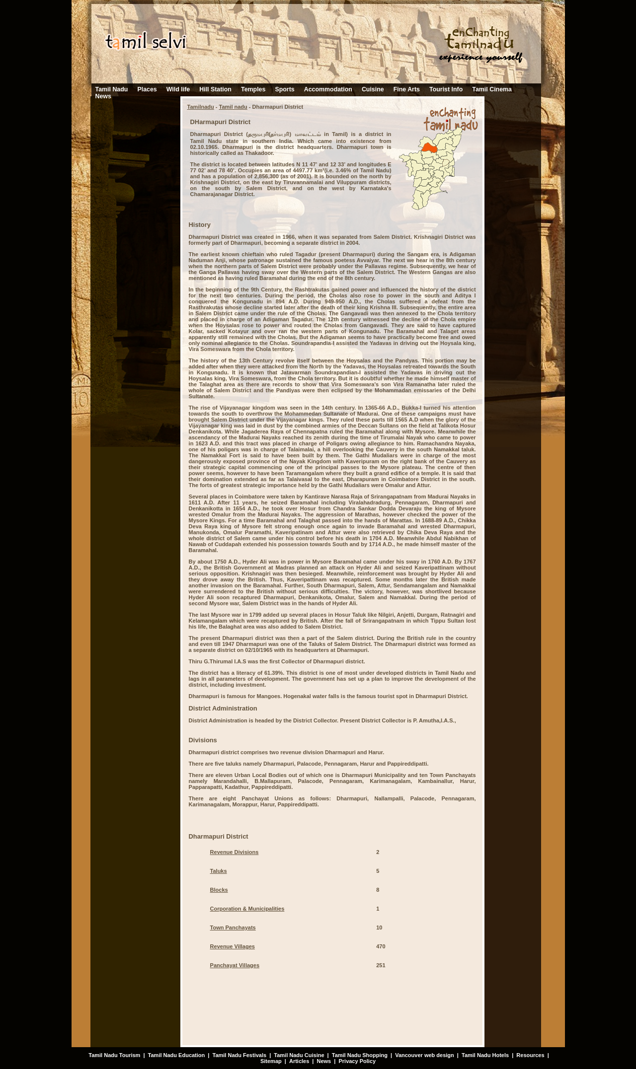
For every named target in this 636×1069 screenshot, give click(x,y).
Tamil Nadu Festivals (239, 1055)
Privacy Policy (357, 1061)
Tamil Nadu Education (176, 1055)
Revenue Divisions (234, 852)
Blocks (219, 890)
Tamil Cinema (492, 89)
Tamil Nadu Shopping (360, 1055)
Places (147, 89)
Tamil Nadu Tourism (114, 1055)
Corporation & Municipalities (247, 909)
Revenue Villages (232, 946)
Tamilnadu (200, 107)
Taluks (218, 871)
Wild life (178, 89)
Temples (253, 89)
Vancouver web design (424, 1055)
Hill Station (215, 89)
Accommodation (328, 89)
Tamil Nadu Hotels (486, 1055)
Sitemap (271, 1061)
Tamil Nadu (111, 89)
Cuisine (373, 89)
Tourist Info (446, 89)
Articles (299, 1061)
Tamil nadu (233, 107)
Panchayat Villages (234, 965)
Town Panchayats (233, 927)
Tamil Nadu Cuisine (298, 1055)
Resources (530, 1055)
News (103, 96)
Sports (284, 89)
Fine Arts (407, 89)
